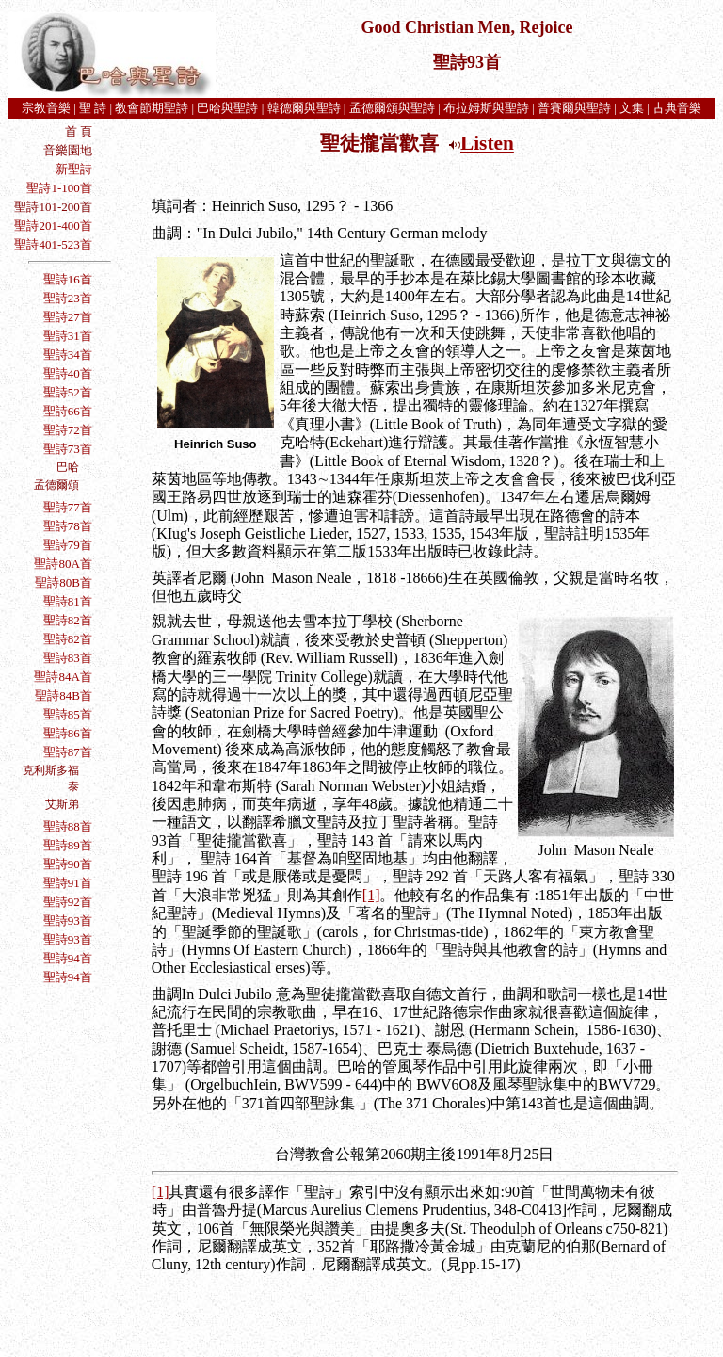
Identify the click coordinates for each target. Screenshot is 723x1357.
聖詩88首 (67, 826)
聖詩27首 (67, 317)
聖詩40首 (67, 373)
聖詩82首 (67, 620)
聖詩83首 (67, 658)
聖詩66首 (66, 411)
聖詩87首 (67, 752)
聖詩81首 (67, 601)
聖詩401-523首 (52, 244)
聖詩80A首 (62, 564)
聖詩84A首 (62, 677)
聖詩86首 (67, 733)
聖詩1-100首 (58, 188)
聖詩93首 (67, 920)
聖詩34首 (67, 354)
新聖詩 (74, 169)
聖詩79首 (67, 545)
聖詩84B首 (63, 695)
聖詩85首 (67, 714)
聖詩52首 (67, 392)
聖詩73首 (67, 449)
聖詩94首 (67, 958)
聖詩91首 (67, 883)
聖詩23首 (67, 298)
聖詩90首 (67, 864)
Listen (487, 143)
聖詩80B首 (63, 582)
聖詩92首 (67, 902)
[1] (371, 895)
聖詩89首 (67, 845)
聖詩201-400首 (52, 225)
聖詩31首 (67, 336)
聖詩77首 (67, 507)
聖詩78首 (67, 526)
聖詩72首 (67, 430)
